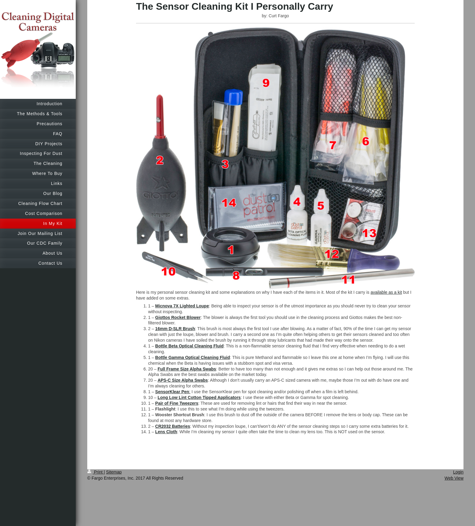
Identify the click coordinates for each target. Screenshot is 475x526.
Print (95, 472)
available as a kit (386, 292)
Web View (453, 478)
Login (458, 472)
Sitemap (113, 472)
